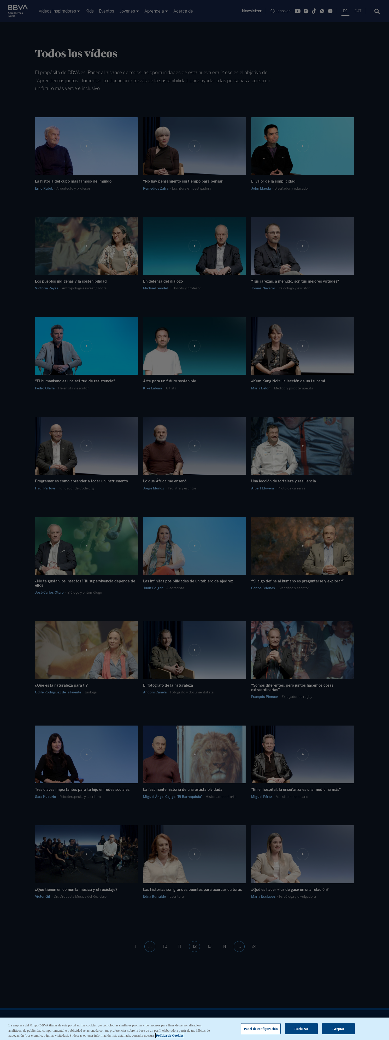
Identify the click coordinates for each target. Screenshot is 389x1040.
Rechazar (301, 1032)
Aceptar (338, 1032)
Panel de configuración (261, 1032)
